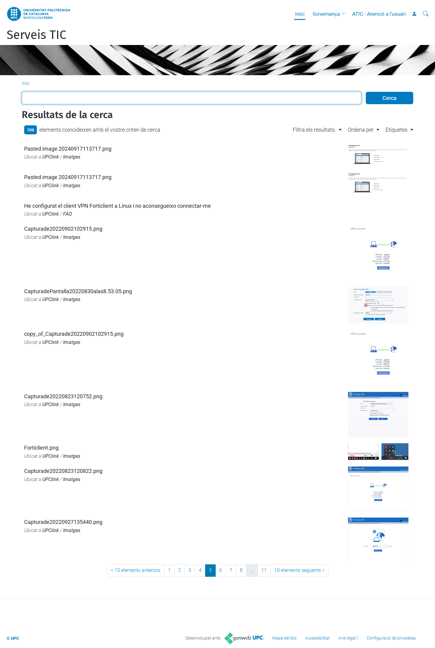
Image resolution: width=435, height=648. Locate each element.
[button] (345, 13)
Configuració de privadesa (391, 638)
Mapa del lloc (284, 638)
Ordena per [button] (361, 130)
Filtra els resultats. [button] (314, 130)
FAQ (67, 214)
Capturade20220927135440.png (63, 522)
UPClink (50, 157)
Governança (326, 14)
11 (264, 570)
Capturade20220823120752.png (63, 396)
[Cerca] (425, 13)
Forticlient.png (41, 447)
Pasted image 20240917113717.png (67, 149)
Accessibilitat (317, 638)
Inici (299, 14)
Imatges (71, 157)
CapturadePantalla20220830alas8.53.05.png (78, 291)
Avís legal (347, 638)
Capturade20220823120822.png (63, 471)
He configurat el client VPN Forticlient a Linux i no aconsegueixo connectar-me (117, 206)
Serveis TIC (36, 35)
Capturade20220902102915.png (63, 229)
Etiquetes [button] (396, 130)
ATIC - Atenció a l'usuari (379, 14)
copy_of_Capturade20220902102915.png (74, 334)
